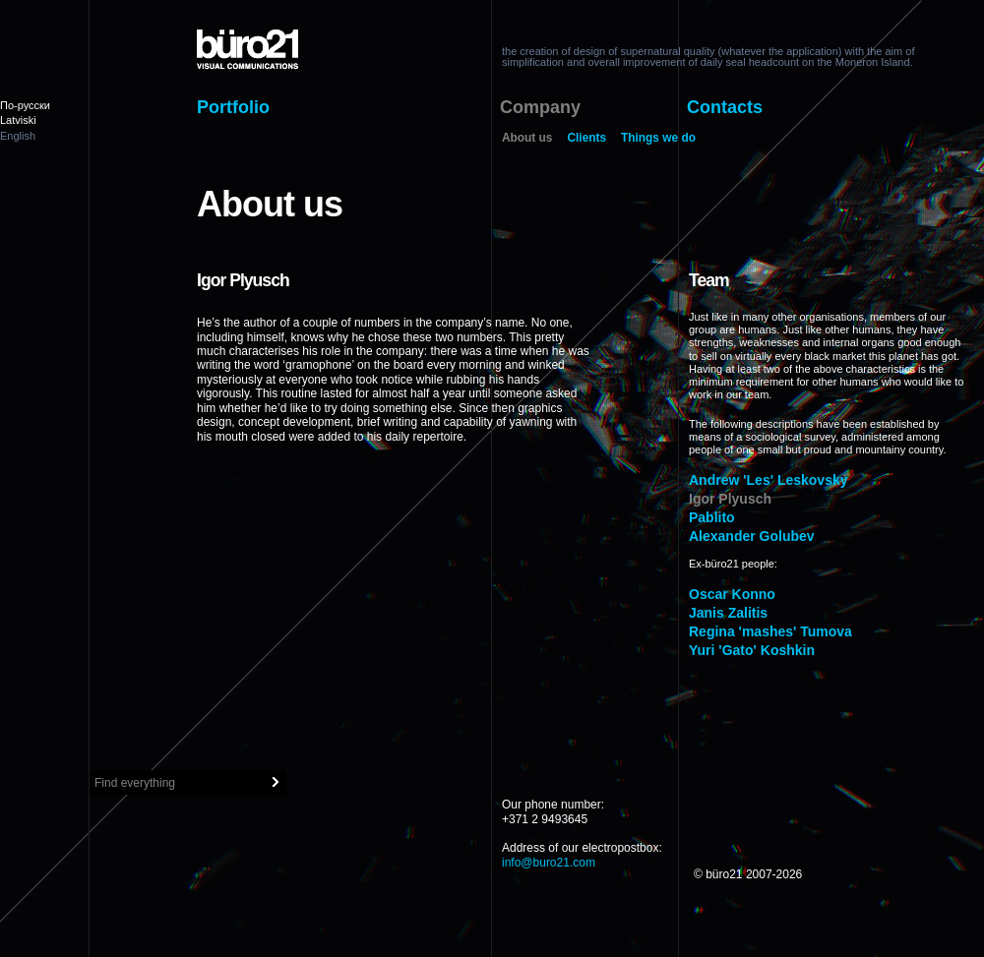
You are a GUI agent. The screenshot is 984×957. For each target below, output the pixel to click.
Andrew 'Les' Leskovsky (768, 480)
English (17, 136)
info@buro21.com (548, 862)
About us (527, 139)
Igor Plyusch (730, 499)
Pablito (712, 517)
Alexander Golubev (752, 536)
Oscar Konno (732, 594)
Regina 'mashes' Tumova (770, 631)
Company (540, 107)
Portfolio (233, 107)
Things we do (658, 139)
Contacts (725, 107)
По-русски (25, 105)
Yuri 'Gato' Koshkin (752, 650)
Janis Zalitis (728, 613)
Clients (586, 139)
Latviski (18, 120)
